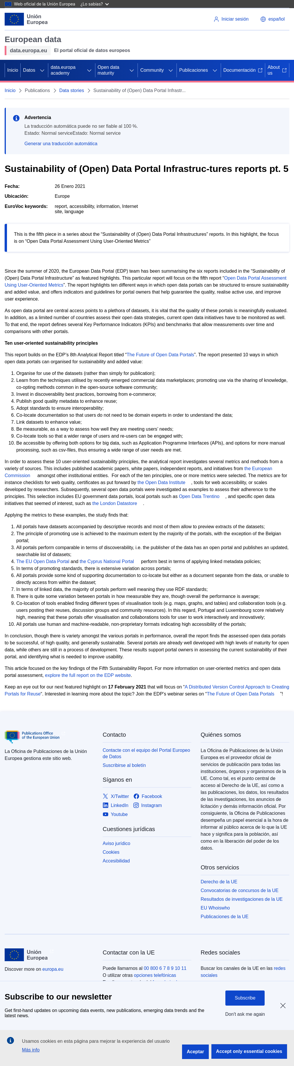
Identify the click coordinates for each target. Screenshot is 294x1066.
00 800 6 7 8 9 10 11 (165, 968)
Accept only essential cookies (249, 1051)
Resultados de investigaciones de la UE (242, 899)
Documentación (243, 70)
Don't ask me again (245, 1014)
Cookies (111, 852)
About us (277, 70)
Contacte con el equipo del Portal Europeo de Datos (146, 753)
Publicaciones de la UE (225, 916)
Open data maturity (109, 70)
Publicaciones (193, 70)
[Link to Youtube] (115, 814)
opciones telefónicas (155, 975)
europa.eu (52, 969)
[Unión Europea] (26, 19)
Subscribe (245, 997)
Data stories (71, 90)
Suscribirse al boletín (124, 765)
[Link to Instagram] (147, 805)
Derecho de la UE (219, 881)
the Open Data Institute (162, 482)
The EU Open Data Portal (42, 561)
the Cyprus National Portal (107, 561)
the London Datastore (114, 503)
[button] (272, 19)
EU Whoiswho (215, 907)
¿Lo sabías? (95, 3)
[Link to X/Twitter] (116, 796)
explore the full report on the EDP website (88, 675)
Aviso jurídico (116, 843)
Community (152, 70)
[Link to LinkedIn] (116, 805)
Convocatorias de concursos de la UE (240, 890)
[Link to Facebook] (147, 796)
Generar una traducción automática (60, 143)
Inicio (12, 70)
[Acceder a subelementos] (42, 70)
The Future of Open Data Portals (160, 354)
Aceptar (195, 1051)
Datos (29, 70)
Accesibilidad (116, 860)
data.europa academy (63, 70)
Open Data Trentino (199, 496)
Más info (31, 1049)
